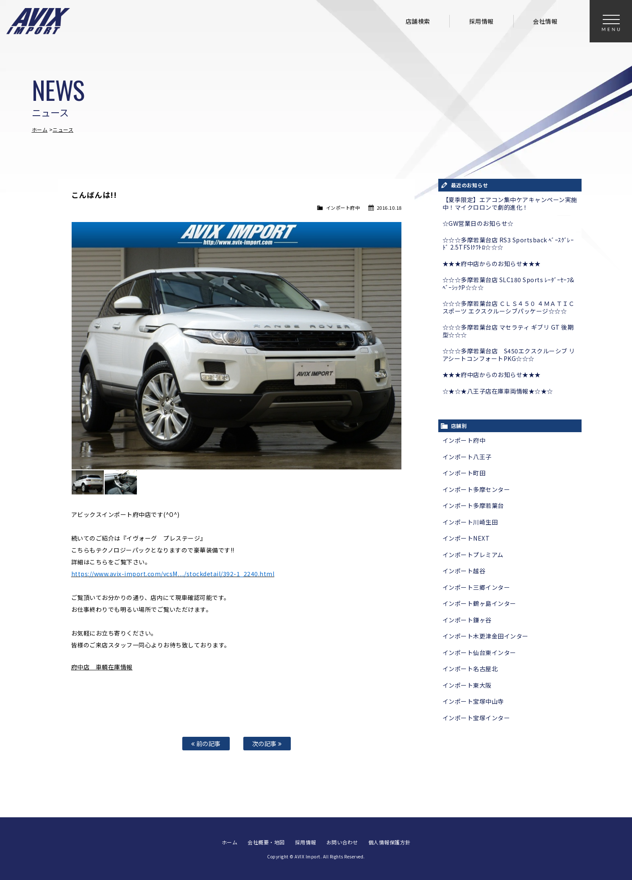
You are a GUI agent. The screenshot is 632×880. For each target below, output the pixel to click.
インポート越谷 (464, 570)
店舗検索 (418, 21)
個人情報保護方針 (389, 842)
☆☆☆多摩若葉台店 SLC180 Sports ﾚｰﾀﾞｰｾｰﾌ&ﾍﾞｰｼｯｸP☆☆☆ (508, 283)
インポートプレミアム (473, 554)
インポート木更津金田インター (486, 636)
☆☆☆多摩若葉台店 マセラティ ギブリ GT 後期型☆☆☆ (508, 331)
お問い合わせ (342, 842)
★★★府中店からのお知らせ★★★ (492, 263)
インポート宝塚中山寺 (473, 701)
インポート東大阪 (467, 685)
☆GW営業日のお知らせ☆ (478, 223)
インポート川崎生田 (470, 522)
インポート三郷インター (476, 587)
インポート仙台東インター (479, 652)
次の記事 (267, 743)
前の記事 (206, 743)
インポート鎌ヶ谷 (467, 620)
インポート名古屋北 (470, 668)
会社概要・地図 (266, 842)
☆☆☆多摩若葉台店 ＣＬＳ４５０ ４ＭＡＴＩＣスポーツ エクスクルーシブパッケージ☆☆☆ (509, 307)
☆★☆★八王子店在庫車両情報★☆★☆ (498, 391)
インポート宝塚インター (476, 717)
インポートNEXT (466, 538)
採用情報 (481, 21)
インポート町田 (464, 473)
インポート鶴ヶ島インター (479, 603)
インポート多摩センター (476, 489)
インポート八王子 (467, 456)
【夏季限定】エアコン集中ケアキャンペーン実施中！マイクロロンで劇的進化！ (510, 203)
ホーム (40, 129)
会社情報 (545, 21)
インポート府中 (343, 207)
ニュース (63, 129)
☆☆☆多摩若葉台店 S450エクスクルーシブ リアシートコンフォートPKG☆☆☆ (509, 355)
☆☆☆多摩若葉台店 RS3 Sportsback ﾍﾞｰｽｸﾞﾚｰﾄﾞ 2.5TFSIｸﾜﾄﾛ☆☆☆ (508, 244)
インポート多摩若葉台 (473, 505)
